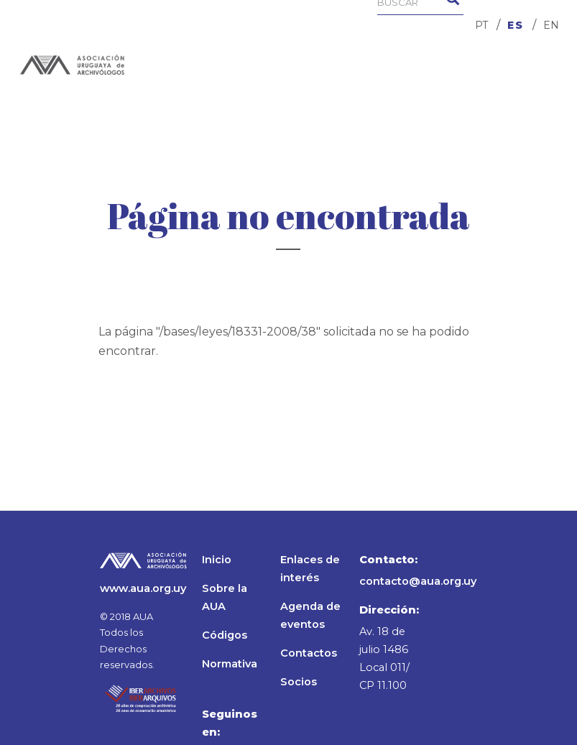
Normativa (229, 663)
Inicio (216, 559)
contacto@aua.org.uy (417, 581)
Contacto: (388, 559)
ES (515, 25)
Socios (298, 681)
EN (551, 25)
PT (481, 25)
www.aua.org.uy (143, 588)
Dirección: (389, 609)
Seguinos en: (229, 723)
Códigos (224, 635)
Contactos (308, 653)
